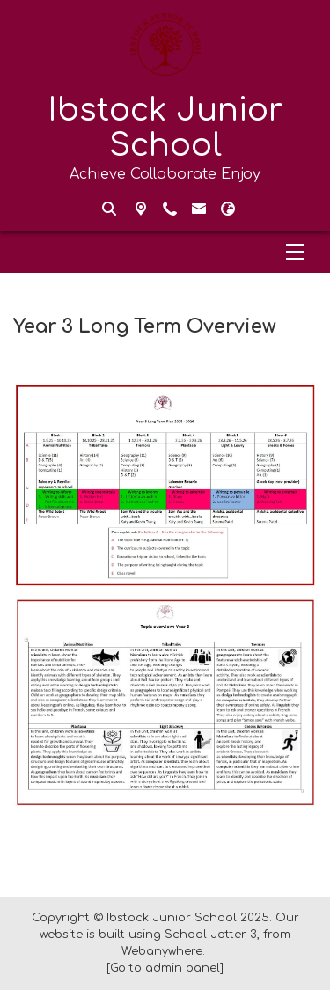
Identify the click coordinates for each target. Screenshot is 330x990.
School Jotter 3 (211, 934)
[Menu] (165, 252)
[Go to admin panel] (165, 968)
